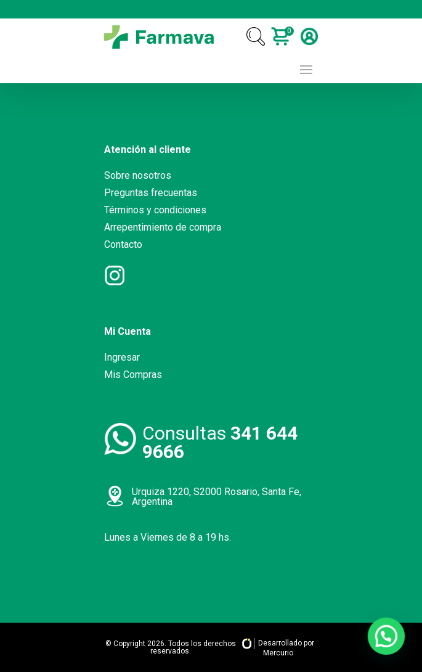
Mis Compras (133, 374)
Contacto (123, 244)
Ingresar (122, 357)
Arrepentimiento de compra (162, 227)
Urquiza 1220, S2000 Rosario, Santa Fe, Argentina (216, 496)
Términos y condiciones (155, 210)
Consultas (220, 442)
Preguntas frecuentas (150, 193)
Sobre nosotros (137, 175)
